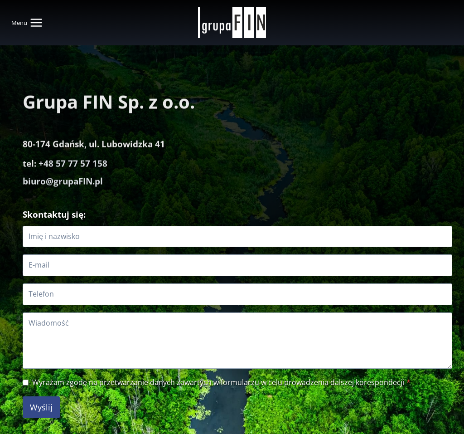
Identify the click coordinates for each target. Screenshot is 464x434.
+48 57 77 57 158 (73, 154)
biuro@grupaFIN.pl (63, 171)
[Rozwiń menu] (29, 23)
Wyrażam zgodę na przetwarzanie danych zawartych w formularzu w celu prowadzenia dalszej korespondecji (221, 382)
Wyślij (41, 407)
